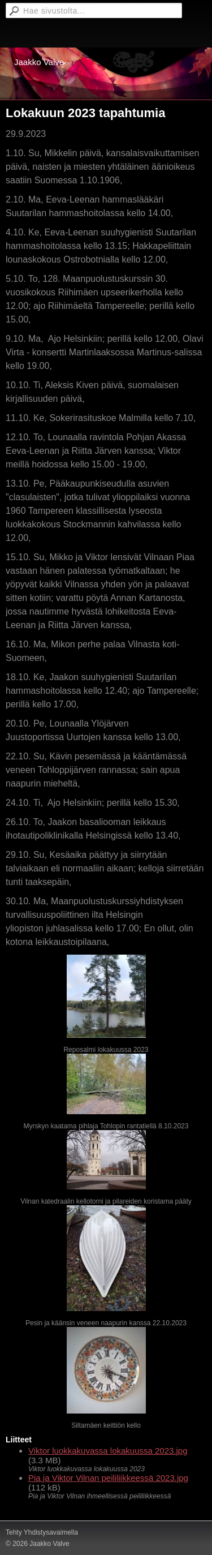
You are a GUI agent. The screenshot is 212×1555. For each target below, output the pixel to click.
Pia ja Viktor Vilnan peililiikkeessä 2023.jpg (108, 1478)
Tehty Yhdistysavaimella (42, 1532)
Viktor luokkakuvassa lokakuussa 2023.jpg (108, 1450)
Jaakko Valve (39, 62)
